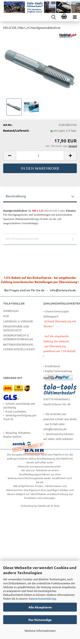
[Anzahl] (40, 155)
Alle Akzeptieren (40, 607)
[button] (9, 155)
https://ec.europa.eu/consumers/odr (39, 466)
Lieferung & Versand (18, 321)
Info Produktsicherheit (22, 238)
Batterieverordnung (18, 344)
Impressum (10, 311)
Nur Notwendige (40, 620)
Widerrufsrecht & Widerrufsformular (18, 337)
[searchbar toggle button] (53, 17)
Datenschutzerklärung (42, 598)
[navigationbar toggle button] (74, 17)
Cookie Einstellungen (19, 349)
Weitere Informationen (40, 630)
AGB (6, 316)
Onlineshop (27, 505)
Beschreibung (16, 196)
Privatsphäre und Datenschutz (16, 328)
